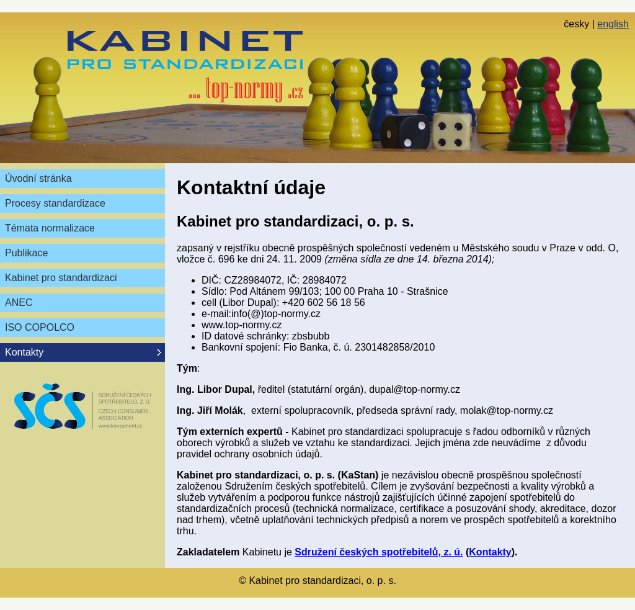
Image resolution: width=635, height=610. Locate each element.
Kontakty (490, 552)
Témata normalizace (50, 228)
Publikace (26, 253)
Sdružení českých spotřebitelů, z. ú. (379, 552)
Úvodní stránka (38, 178)
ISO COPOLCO (39, 327)
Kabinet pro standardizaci (61, 277)
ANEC (18, 302)
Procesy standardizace (55, 203)
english (613, 24)
